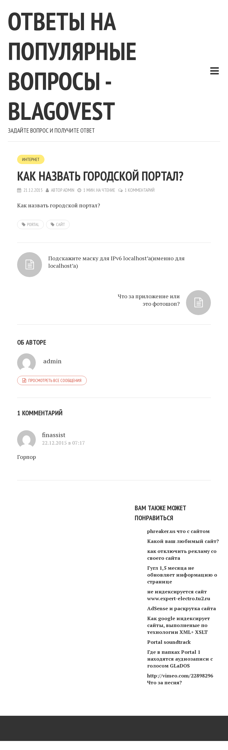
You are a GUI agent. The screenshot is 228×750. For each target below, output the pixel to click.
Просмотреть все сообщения (54, 380)
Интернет (31, 159)
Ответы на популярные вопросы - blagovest (72, 66)
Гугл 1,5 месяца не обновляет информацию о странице (182, 574)
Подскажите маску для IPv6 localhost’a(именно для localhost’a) (116, 261)
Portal (33, 224)
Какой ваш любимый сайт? (183, 541)
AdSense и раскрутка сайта (181, 608)
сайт (60, 224)
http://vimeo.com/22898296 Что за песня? (180, 679)
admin (68, 190)
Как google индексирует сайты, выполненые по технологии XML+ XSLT (178, 625)
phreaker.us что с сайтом (178, 531)
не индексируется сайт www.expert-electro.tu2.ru (178, 595)
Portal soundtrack (169, 642)
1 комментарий (140, 190)
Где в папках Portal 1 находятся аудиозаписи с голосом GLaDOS (180, 659)
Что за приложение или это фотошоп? (149, 299)
